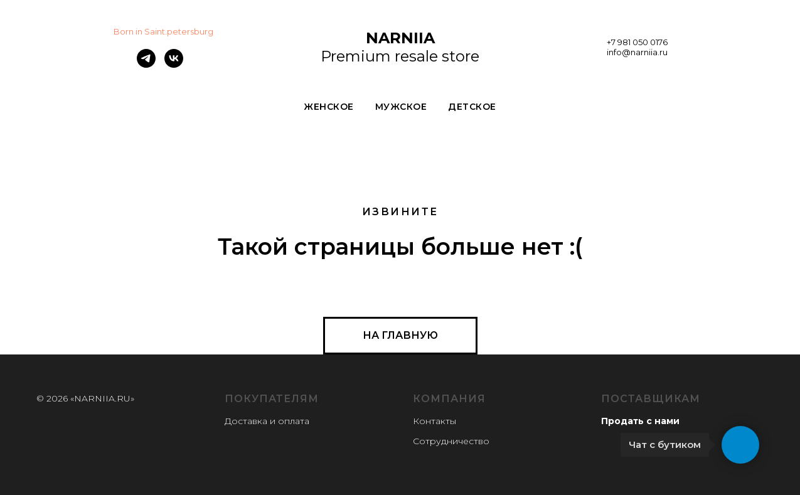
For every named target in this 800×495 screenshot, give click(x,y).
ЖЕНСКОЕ (329, 106)
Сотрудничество (451, 441)
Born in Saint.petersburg (163, 31)
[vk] (173, 64)
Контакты (434, 421)
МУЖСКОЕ (401, 106)
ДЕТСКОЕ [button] (472, 106)
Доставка (246, 421)
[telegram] (146, 64)
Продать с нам (637, 421)
